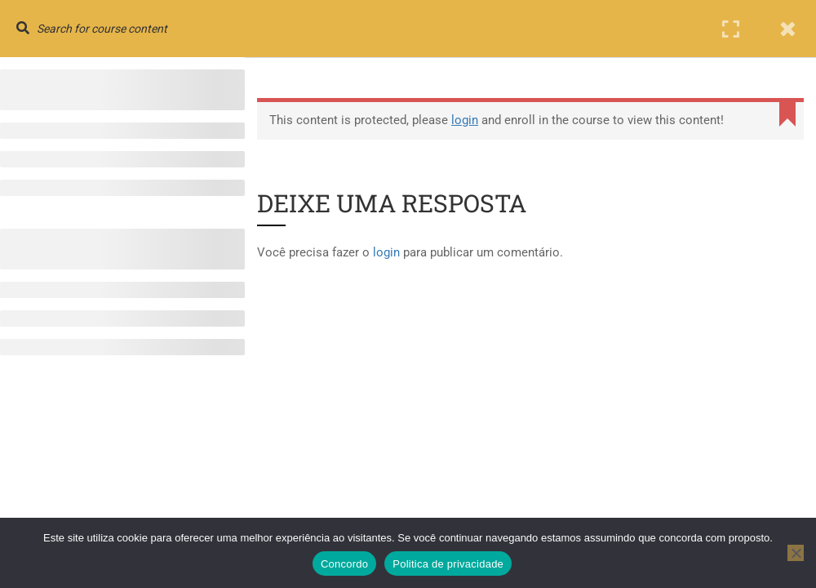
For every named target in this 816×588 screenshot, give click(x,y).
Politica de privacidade (447, 564)
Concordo (344, 564)
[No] (795, 553)
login (464, 120)
